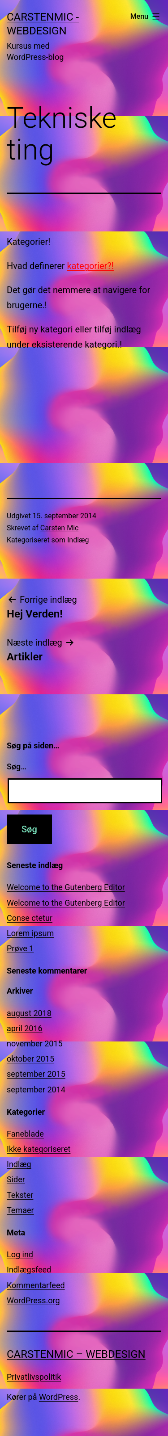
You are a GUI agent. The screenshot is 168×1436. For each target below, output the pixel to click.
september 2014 (36, 1089)
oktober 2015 (30, 1058)
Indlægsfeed (29, 1269)
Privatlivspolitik (34, 1376)
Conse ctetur (29, 918)
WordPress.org (33, 1300)
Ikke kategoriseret (38, 1149)
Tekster (20, 1195)
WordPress (58, 1397)
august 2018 (29, 1013)
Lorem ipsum (30, 933)
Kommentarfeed (36, 1285)
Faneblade (25, 1133)
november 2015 (35, 1043)
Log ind (20, 1254)
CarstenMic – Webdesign (76, 1354)
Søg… (16, 766)
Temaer (20, 1210)
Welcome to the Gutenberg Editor (66, 887)
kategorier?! (90, 265)
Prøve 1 (20, 948)
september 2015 (36, 1074)
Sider (16, 1179)
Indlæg (78, 540)
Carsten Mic (59, 528)
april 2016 (25, 1028)
